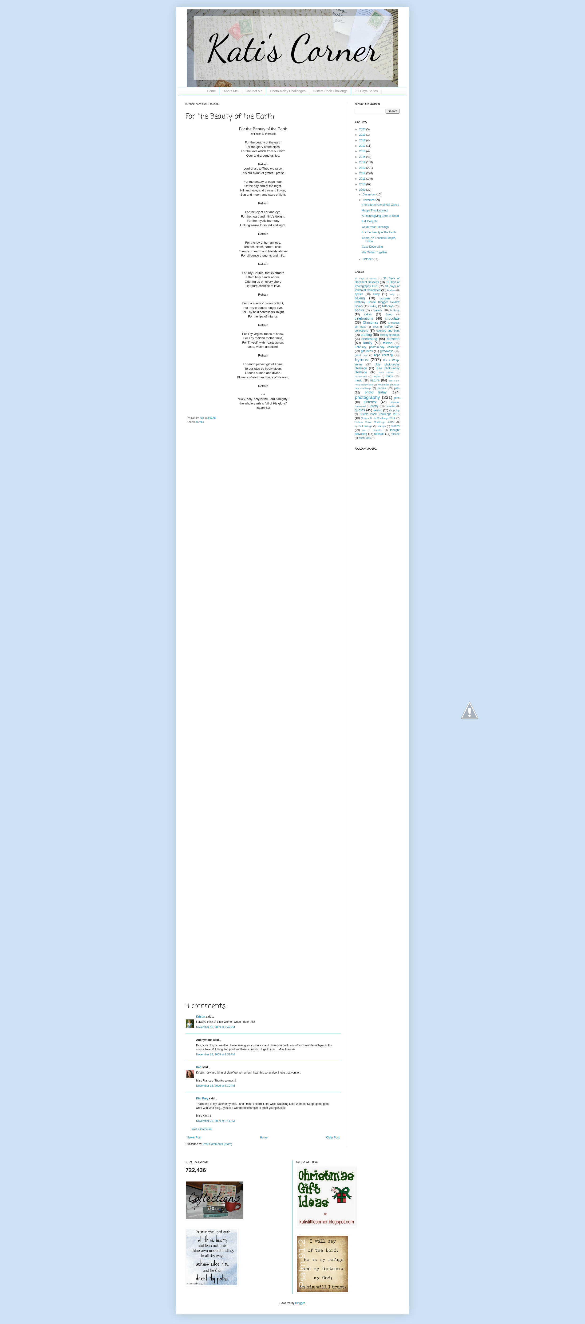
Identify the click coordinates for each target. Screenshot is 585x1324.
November (369, 200)
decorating (369, 339)
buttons (394, 310)
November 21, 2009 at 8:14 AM (215, 1121)
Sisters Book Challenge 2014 (378, 418)
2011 (362, 178)
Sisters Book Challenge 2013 (379, 414)
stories (395, 426)
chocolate (392, 318)
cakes (368, 314)
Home (211, 91)
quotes (360, 410)
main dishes (386, 372)
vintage (395, 433)
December (369, 194)
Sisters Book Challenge (330, 91)
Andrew (391, 290)
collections (361, 330)
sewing (377, 410)
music (358, 380)
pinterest (370, 402)
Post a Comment (201, 1129)
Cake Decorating (372, 246)
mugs (389, 376)
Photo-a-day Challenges (287, 91)
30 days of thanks (366, 278)
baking (360, 298)
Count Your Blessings (375, 227)
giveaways (386, 351)
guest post (361, 355)
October (368, 259)
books (359, 310)
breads (377, 310)
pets (396, 388)
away (376, 294)
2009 (362, 189)
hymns (200, 421)
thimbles (377, 430)
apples (359, 294)
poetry (374, 406)
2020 (362, 129)
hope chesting (383, 355)
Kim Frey (202, 1098)
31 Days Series (367, 91)
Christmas (370, 322)
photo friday (376, 392)
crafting (366, 335)
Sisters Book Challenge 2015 (374, 422)
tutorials (379, 434)
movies (376, 376)
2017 (362, 145)
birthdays (388, 306)
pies (396, 398)
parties (381, 388)
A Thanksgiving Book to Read (380, 216)
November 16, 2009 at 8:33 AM (215, 1054)
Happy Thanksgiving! (375, 210)
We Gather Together (374, 252)
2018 (362, 140)
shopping (394, 410)
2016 (362, 151)
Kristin (200, 1016)
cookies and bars (387, 330)
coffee (389, 326)
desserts (393, 339)
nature (374, 380)
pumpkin (390, 406)
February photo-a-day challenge (377, 347)
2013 (362, 168)
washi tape (365, 437)
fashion (387, 343)
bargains (384, 298)
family (367, 343)
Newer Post (194, 1137)
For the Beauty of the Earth (379, 232)
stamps (382, 426)
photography (367, 397)
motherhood (361, 376)
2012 (362, 173)
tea (363, 430)
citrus (375, 326)
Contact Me (253, 91)
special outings (363, 426)
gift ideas (367, 351)
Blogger (300, 1303)
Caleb (388, 314)
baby (392, 294)
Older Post (333, 1137)
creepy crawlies (389, 335)
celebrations (364, 318)
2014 (362, 162)
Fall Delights (369, 221)
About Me (231, 91)
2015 (362, 157)
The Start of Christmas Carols (380, 204)
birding (373, 306)
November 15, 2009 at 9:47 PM (215, 1027)
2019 (362, 134)
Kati (202, 417)
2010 (362, 184)
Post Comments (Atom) (217, 1144)
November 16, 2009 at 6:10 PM (215, 1085)
